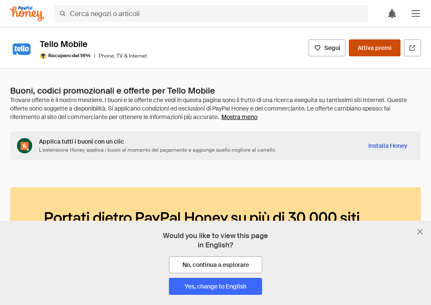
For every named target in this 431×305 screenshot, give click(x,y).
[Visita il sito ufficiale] (412, 47)
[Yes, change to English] (215, 286)
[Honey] (27, 13)
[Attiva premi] (375, 47)
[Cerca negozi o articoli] (211, 13)
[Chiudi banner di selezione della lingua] (420, 231)
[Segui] (327, 47)
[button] (416, 13)
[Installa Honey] (387, 145)
